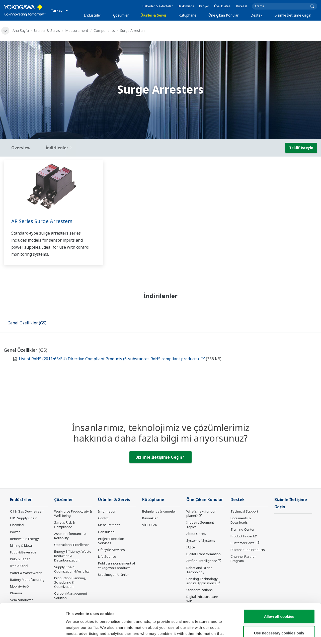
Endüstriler (92, 15)
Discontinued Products (247, 549)
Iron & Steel (19, 565)
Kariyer (204, 6)
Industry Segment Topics (200, 524)
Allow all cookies (279, 584)
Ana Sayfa (21, 30)
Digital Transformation (203, 554)
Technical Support (244, 511)
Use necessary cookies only (279, 600)
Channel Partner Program (243, 558)
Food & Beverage (23, 552)
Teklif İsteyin (301, 147)
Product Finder (241, 536)
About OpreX (196, 533)
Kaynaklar (150, 518)
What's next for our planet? (201, 513)
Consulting (106, 532)
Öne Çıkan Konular (223, 15)
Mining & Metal (21, 545)
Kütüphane (187, 15)
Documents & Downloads (240, 520)
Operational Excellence (71, 544)
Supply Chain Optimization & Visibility (72, 569)
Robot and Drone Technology (199, 569)
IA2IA (190, 547)
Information (107, 511)
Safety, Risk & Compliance (64, 524)
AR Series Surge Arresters (41, 221)
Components (104, 30)
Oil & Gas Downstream (27, 511)
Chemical (17, 525)
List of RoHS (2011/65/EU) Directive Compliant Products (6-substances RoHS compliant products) (112, 359)
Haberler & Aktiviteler (157, 6)
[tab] (27, 323)
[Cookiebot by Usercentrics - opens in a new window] (32, 627)
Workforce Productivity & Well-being (73, 513)
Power (15, 532)
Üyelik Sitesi (222, 6)
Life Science (107, 556)
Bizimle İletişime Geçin (292, 15)
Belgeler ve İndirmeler (159, 511)
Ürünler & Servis (154, 15)
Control (103, 518)
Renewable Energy (24, 538)
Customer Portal (242, 543)
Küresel (241, 6)
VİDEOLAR (149, 525)
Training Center (242, 529)
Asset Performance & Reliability (70, 535)
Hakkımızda (186, 6)
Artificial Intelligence (201, 560)
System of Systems (200, 540)
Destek (256, 15)
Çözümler (121, 15)
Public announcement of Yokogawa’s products (116, 565)
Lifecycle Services (111, 549)
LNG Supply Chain (23, 518)
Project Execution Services (111, 540)
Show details (263, 627)
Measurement (76, 30)
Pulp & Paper (20, 559)
